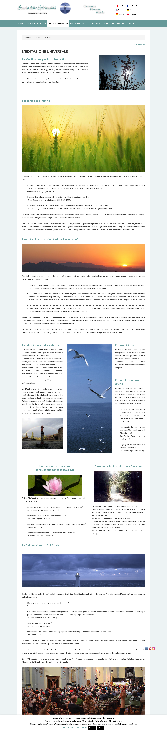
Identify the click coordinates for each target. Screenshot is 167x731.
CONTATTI (130, 23)
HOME (20, 23)
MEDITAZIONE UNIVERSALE (58, 23)
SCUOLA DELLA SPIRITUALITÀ (44, 8)
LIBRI (112, 23)
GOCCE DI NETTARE (77, 23)
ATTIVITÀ (90, 23)
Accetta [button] (91, 728)
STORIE (106, 23)
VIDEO (98, 23)
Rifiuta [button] (100, 728)
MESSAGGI (120, 23)
